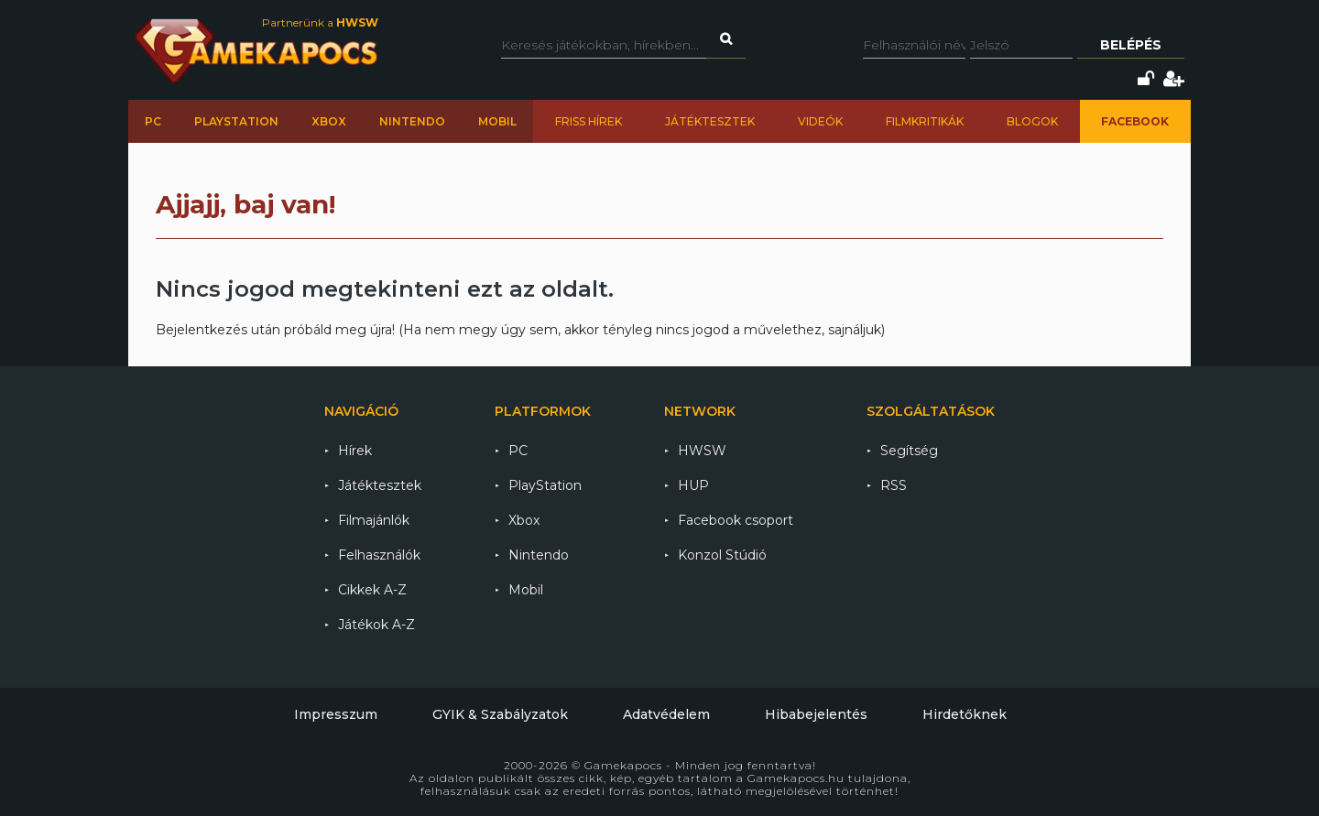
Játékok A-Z (376, 624)
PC (153, 121)
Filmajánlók (373, 520)
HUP (693, 485)
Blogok (1032, 121)
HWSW (702, 450)
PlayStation (236, 121)
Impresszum (335, 714)
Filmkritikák (925, 121)
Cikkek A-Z (372, 590)
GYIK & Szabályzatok (500, 714)
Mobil (497, 121)
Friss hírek (588, 121)
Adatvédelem (666, 714)
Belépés (1130, 45)
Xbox (328, 121)
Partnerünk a (320, 22)
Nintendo (412, 121)
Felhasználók (379, 555)
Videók (820, 121)
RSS (893, 485)
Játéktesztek (710, 121)
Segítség (909, 450)
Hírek (355, 450)
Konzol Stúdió (722, 555)
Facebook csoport (735, 520)
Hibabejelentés (816, 714)
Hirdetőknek (964, 714)
